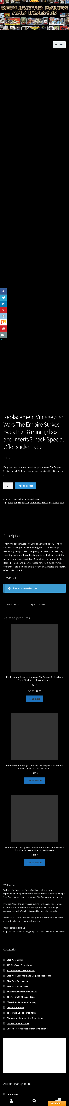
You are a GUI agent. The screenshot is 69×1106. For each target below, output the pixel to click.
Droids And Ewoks (15, 976)
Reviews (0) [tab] (9, 495)
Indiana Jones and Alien (18, 992)
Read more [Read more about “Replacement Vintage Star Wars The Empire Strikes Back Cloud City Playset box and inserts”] (34, 668)
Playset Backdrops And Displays (22, 971)
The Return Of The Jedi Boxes (21, 966)
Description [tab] (9, 486)
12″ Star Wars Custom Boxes (21, 939)
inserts (33, 472)
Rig (50, 472)
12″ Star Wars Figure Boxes (20, 934)
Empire (21, 472)
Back (10, 472)
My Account (12, 1069)
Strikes (56, 472)
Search (34, 1101)
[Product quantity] (8, 455)
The (62, 472)
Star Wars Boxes (15, 929)
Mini (39, 472)
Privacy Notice (14, 1079)
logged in (24, 573)
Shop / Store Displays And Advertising (25, 987)
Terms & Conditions (16, 1084)
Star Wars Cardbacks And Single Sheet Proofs (29, 945)
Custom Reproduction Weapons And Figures (28, 998)
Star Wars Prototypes (17, 955)
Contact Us (12, 1063)
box (15, 472)
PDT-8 (45, 472)
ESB (27, 472)
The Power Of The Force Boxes (21, 982)
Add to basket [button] (34, 749)
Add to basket (26, 455)
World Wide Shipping (17, 1074)
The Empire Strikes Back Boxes (26, 468)
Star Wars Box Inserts (17, 950)
